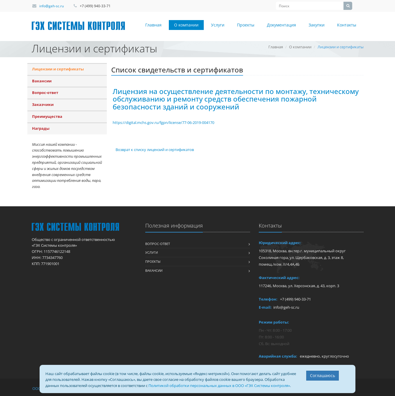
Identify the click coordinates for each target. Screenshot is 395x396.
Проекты (245, 25)
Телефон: (268, 299)
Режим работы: (274, 322)
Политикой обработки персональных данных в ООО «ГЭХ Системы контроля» (219, 385)
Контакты (346, 25)
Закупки (317, 25)
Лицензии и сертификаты (58, 69)
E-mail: (265, 307)
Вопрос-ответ (45, 92)
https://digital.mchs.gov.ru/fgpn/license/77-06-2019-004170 (163, 122)
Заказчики (43, 104)
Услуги (217, 25)
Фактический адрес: (279, 277)
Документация (281, 25)
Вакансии (42, 81)
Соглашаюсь (322, 375)
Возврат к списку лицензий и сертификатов (155, 149)
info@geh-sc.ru (51, 5)
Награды (40, 128)
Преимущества (47, 116)
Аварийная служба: (278, 356)
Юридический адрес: (280, 242)
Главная (153, 25)
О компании (186, 25)
